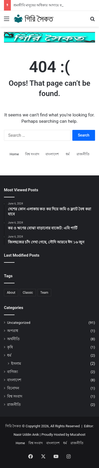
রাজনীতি (83, 154)
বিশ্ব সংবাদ (32, 154)
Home (14, 154)
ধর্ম (67, 154)
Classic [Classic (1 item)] (28, 292)
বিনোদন (13, 388)
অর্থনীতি (13, 339)
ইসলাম (16, 363)
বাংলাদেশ (52, 154)
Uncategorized (18, 322)
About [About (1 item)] (11, 292)
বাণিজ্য (12, 372)
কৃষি (10, 347)
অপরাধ (12, 331)
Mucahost (78, 435)
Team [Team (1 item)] (44, 292)
